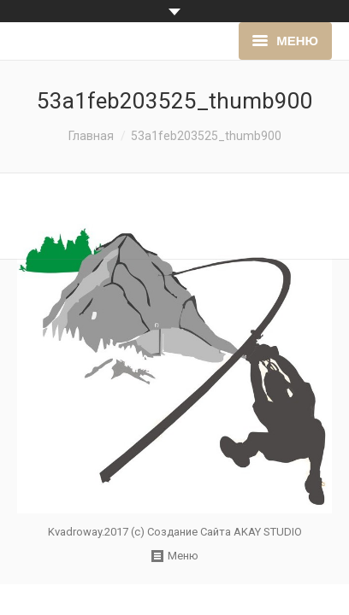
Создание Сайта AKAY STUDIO (224, 531)
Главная (91, 136)
